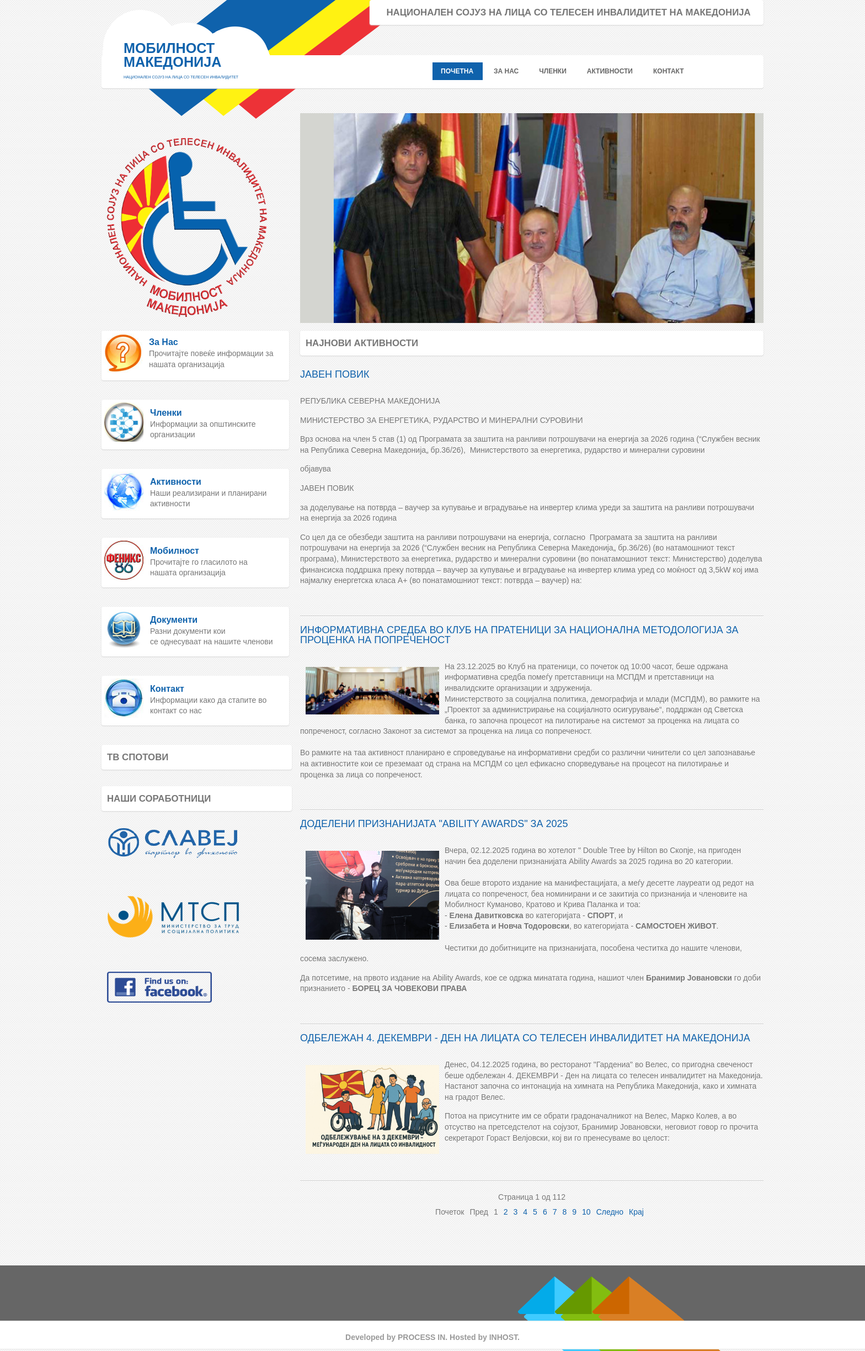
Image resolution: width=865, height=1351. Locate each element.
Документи (173, 619)
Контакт (167, 688)
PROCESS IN (421, 1337)
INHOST (503, 1337)
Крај (636, 1211)
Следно (609, 1211)
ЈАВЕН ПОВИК (334, 374)
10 (586, 1211)
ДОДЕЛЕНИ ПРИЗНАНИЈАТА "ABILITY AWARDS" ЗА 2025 (434, 823)
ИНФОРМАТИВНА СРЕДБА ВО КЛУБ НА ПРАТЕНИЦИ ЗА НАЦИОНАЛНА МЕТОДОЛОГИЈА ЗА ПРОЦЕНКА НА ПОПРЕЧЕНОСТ (519, 634)
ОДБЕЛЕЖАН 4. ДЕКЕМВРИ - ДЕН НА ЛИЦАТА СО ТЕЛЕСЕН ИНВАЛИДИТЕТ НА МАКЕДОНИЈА (525, 1037)
